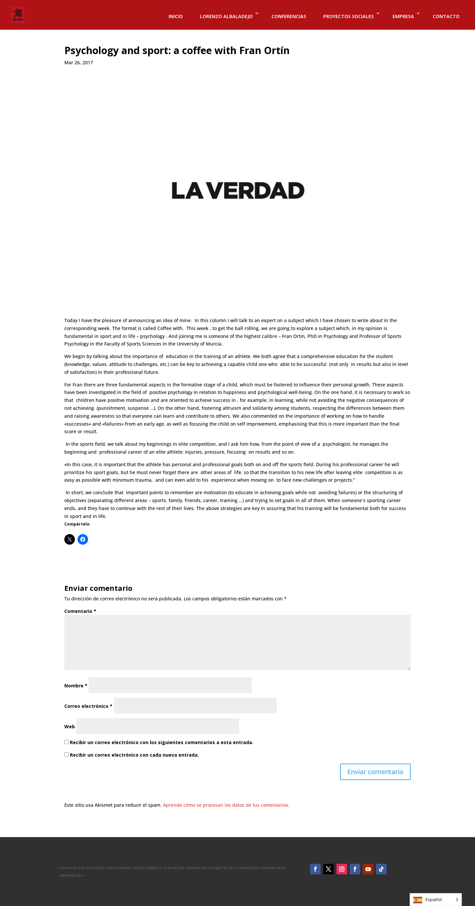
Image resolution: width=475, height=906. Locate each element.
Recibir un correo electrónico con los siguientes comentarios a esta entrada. (161, 742)
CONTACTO (446, 16)
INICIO (176, 16)
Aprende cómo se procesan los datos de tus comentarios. (226, 805)
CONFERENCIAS (288, 16)
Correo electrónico (88, 706)
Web (69, 726)
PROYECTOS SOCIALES (348, 16)
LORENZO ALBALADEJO (226, 16)
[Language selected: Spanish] (436, 899)
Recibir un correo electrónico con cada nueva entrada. (134, 755)
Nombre (75, 685)
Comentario (80, 611)
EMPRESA (403, 16)
